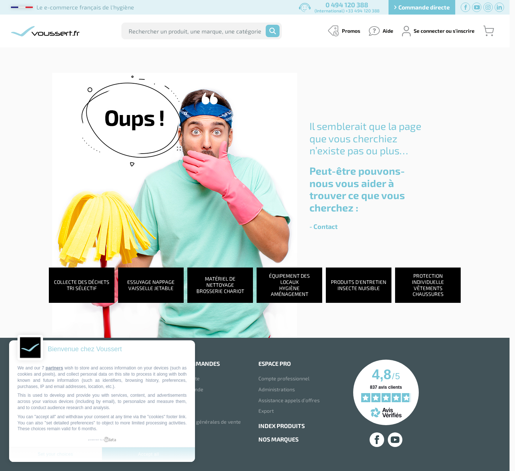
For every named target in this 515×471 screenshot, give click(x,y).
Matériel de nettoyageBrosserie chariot (220, 285)
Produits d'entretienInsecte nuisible (358, 285)
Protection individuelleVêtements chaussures (428, 285)
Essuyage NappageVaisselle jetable (151, 285)
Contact (325, 226)
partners (54, 368)
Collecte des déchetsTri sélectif (81, 285)
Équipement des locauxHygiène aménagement (289, 285)
